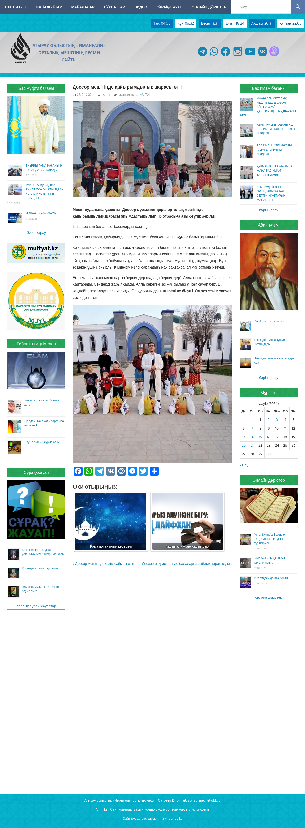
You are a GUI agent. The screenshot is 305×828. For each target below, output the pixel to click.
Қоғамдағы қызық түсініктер (40, 568)
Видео (140, 6)
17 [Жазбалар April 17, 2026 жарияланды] (277, 437)
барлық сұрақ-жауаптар (36, 606)
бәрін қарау (36, 232)
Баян (106, 95)
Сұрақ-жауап (169, 6)
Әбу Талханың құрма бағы (41, 442)
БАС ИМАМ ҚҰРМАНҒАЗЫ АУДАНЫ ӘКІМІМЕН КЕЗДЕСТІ (274, 150)
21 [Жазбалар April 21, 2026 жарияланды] (252, 445)
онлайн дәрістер (268, 597)
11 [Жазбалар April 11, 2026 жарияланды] (285, 428)
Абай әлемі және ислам (270, 321)
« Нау (244, 465)
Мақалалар (83, 6)
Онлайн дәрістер (209, 6)
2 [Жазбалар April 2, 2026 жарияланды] (269, 419)
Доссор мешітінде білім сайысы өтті (104, 563)
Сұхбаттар (114, 6)
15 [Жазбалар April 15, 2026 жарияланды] (260, 437)
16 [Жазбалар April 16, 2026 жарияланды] (268, 437)
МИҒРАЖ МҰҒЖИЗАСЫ (41, 213)
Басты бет (15, 6)
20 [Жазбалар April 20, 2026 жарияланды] (244, 445)
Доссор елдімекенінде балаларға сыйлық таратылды (186, 563)
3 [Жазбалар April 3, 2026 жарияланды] (277, 419)
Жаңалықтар (48, 6)
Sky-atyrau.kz (172, 818)
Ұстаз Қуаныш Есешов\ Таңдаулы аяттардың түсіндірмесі (269, 539)
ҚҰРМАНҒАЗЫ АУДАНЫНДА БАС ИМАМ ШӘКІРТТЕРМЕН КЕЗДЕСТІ (276, 129)
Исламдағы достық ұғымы (271, 578)
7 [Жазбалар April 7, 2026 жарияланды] (252, 428)
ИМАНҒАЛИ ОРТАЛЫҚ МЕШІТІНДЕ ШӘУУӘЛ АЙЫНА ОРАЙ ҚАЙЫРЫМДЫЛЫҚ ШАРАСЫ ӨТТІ (268, 107)
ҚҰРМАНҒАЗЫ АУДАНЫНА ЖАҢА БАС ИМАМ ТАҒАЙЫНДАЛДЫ (274, 170)
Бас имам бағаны (269, 88)
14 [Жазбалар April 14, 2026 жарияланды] (252, 437)
